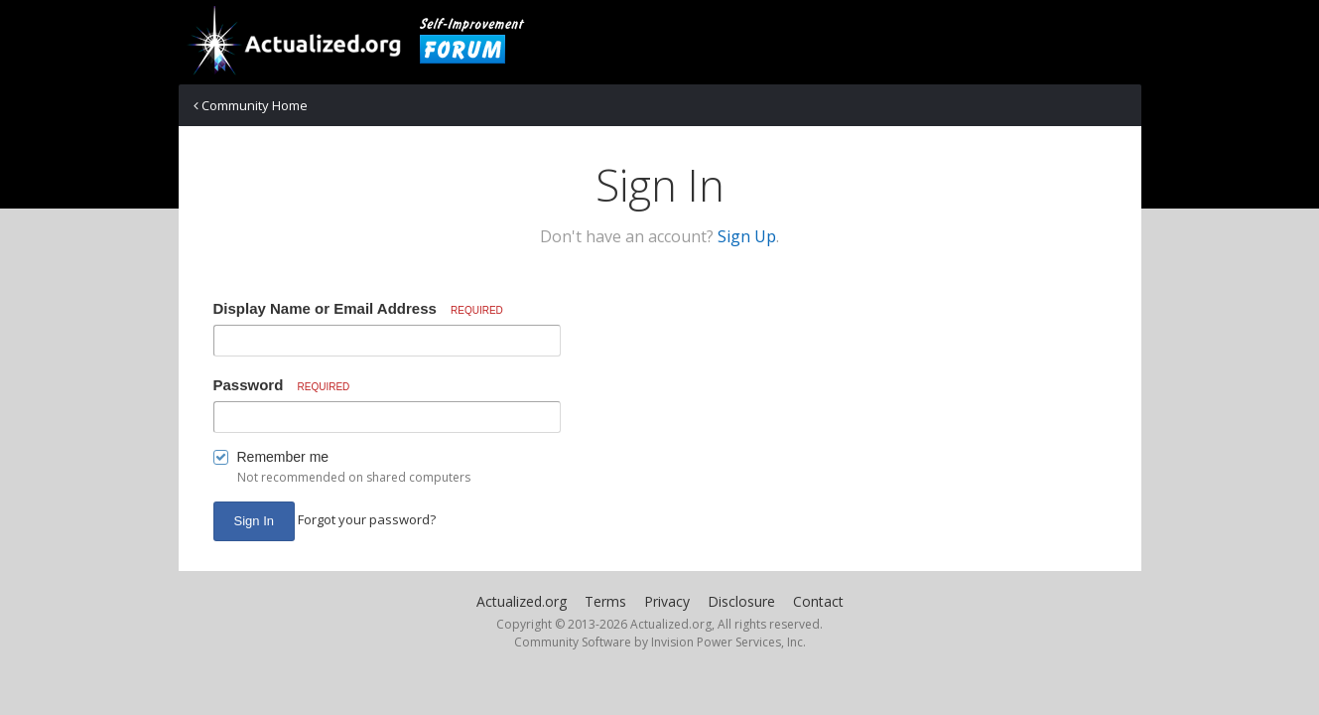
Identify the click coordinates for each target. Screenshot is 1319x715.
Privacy (667, 601)
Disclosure (741, 601)
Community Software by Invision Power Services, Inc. (660, 642)
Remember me (283, 457)
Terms (605, 601)
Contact (818, 601)
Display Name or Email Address (358, 308)
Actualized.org (521, 601)
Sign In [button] (254, 520)
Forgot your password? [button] (367, 519)
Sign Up (747, 236)
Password (281, 384)
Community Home (251, 105)
